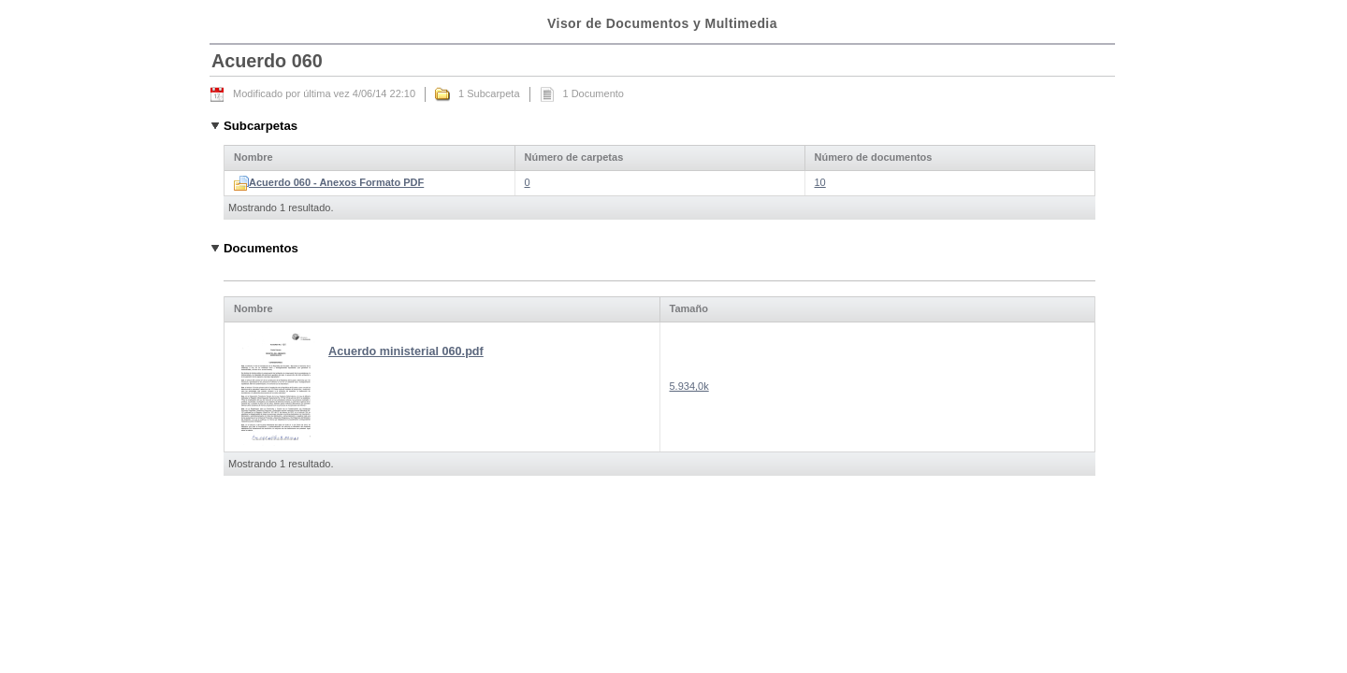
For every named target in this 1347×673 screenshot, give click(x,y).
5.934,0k (689, 386)
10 (820, 182)
